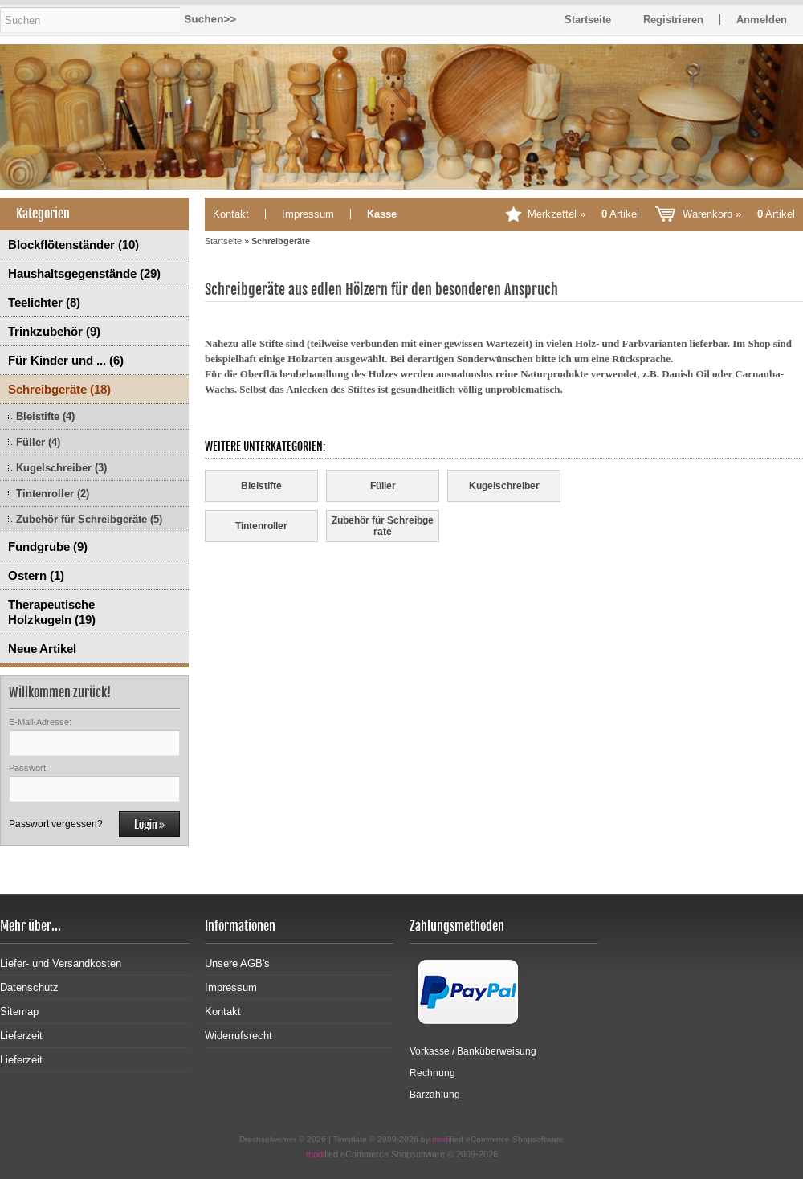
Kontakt (231, 214)
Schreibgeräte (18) (59, 389)
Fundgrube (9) (48, 546)
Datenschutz (29, 987)
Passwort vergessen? (56, 824)
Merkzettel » (583, 214)
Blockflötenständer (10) (73, 244)
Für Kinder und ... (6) (66, 360)
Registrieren (673, 20)
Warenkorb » (739, 214)
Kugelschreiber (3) (61, 468)
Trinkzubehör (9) (54, 331)
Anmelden (761, 20)
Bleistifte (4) (45, 416)
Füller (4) (38, 442)
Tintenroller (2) (52, 494)
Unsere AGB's (237, 963)
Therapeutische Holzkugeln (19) (52, 612)
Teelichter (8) (44, 302)
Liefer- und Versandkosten (60, 963)
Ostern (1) (36, 575)
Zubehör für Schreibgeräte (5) (89, 519)
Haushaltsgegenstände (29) (84, 273)
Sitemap (19, 1012)
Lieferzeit (21, 1036)
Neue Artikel (42, 648)
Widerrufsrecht (238, 1036)
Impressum (308, 214)
